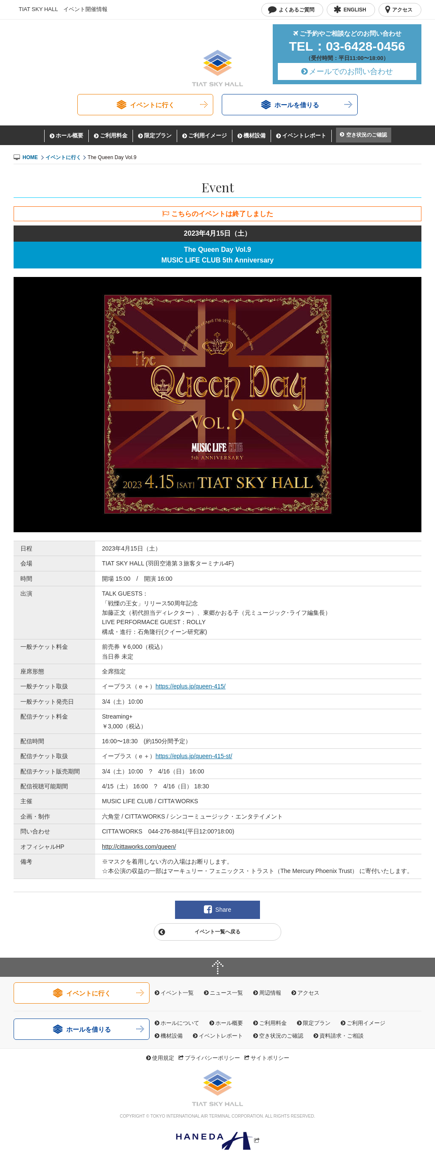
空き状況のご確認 (366, 135)
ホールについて (180, 1023)
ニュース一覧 (226, 993)
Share (223, 909)
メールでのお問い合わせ (351, 71)
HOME (30, 157)
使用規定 (163, 1058)
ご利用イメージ (207, 135)
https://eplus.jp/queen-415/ (190, 686)
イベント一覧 (177, 993)
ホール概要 (69, 135)
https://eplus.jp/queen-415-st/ (193, 756)
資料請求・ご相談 (341, 1036)
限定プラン (158, 135)
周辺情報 (270, 993)
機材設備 (254, 135)
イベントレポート (304, 135)
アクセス (308, 993)
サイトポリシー (270, 1058)
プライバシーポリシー (212, 1058)
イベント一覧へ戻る (217, 932)
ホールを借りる (296, 104)
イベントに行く (152, 104)
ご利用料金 (113, 135)
